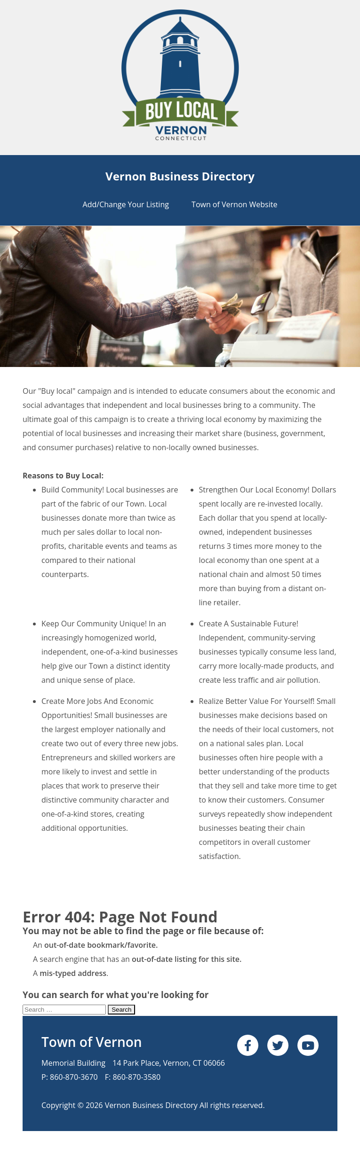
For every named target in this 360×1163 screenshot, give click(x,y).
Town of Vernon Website (234, 204)
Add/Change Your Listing (126, 204)
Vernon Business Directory (180, 176)
